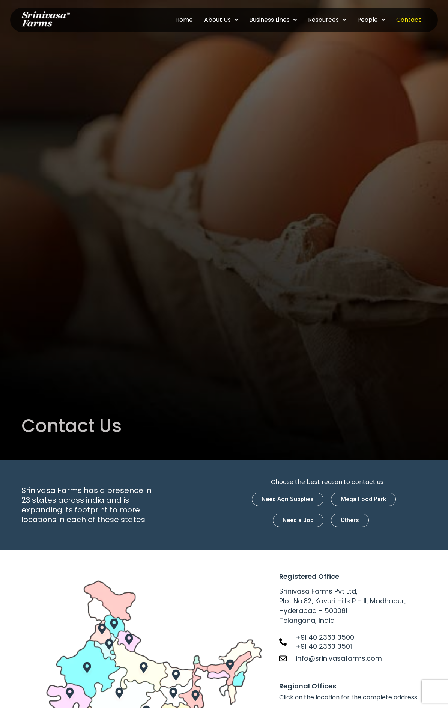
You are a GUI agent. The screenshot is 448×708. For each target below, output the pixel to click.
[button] (221, 20)
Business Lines (273, 19)
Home (184, 19)
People (371, 19)
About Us (221, 19)
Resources (327, 19)
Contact (408, 19)
